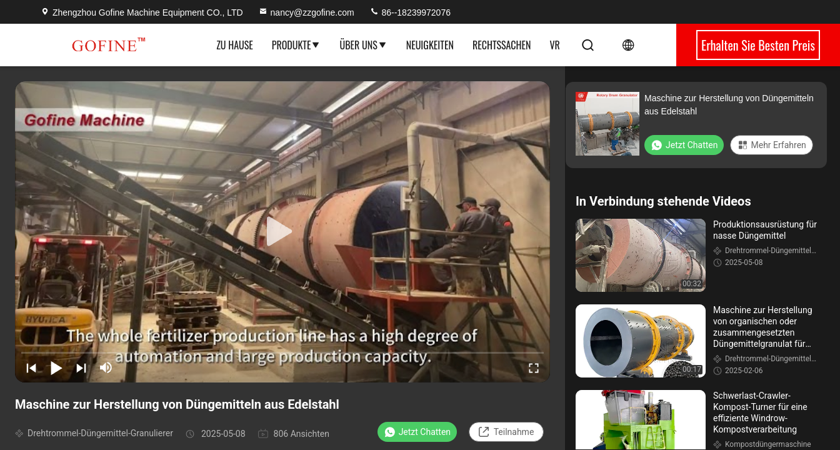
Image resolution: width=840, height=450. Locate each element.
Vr (554, 45)
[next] (81, 367)
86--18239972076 (410, 13)
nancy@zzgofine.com (306, 13)
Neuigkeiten (430, 45)
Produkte (296, 45)
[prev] (31, 367)
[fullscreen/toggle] (533, 367)
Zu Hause (234, 45)
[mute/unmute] (106, 367)
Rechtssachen (501, 45)
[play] (282, 232)
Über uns (363, 45)
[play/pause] (56, 367)
